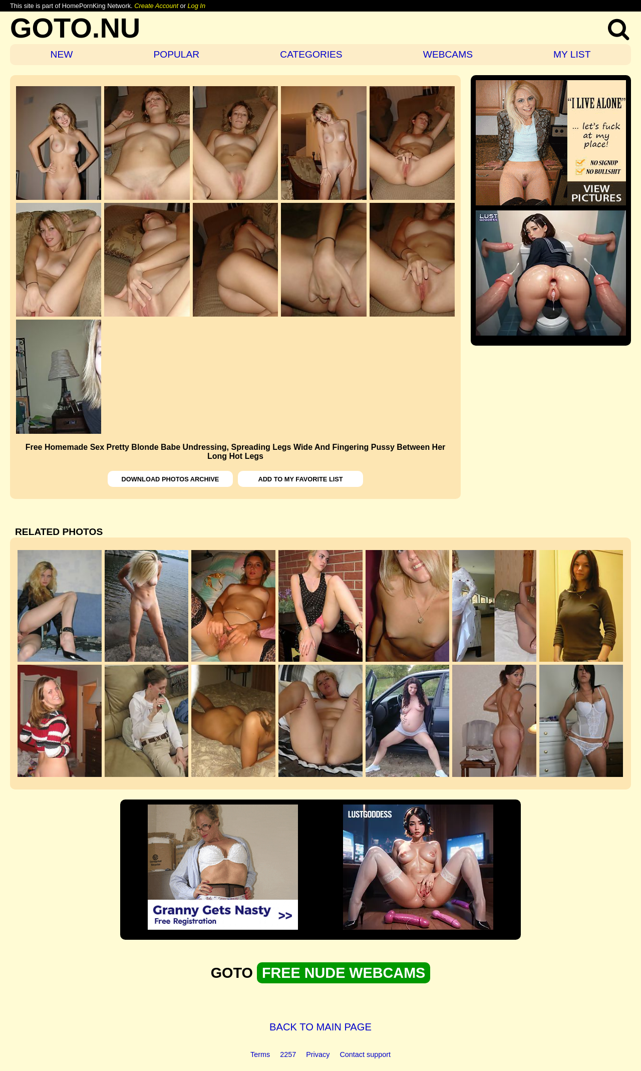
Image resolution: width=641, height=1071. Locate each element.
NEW (62, 54)
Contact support (365, 1054)
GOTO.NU (75, 28)
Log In (196, 6)
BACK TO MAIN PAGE (320, 1026)
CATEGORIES (311, 54)
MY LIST (571, 54)
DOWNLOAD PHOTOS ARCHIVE (170, 479)
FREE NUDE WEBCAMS (343, 973)
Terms (260, 1054)
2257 (288, 1054)
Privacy (318, 1054)
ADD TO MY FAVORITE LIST (300, 479)
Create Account (156, 6)
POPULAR (176, 54)
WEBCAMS (448, 54)
